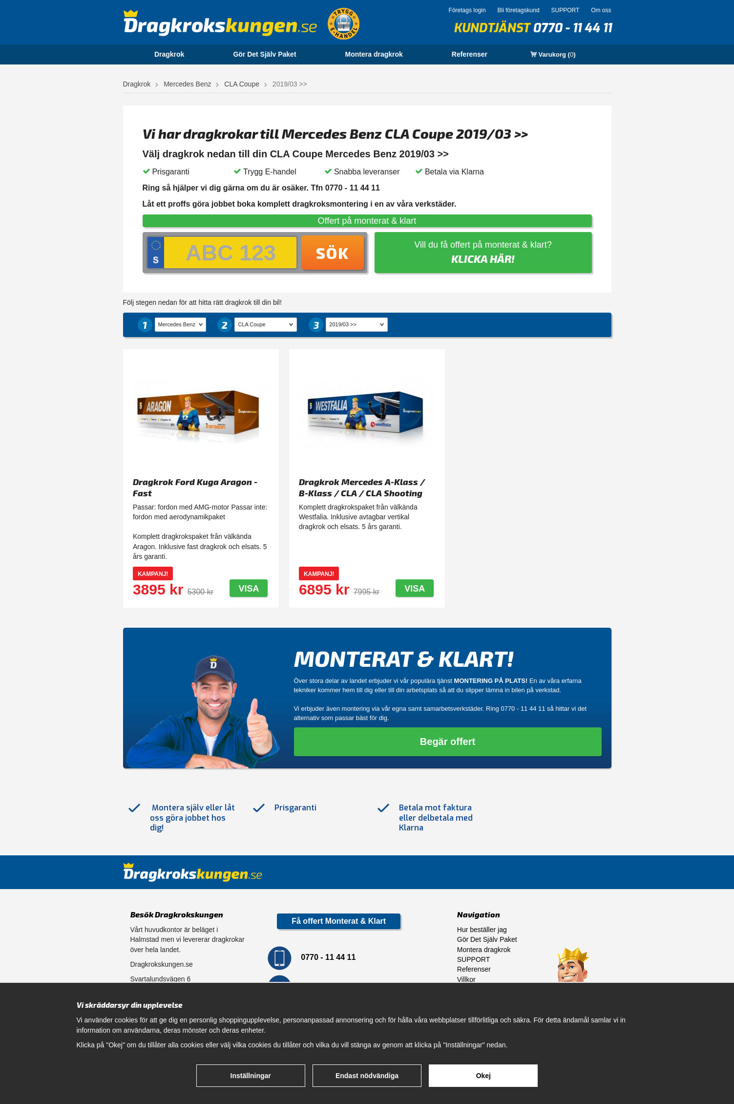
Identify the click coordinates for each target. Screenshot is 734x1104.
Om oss (601, 10)
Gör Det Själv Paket (264, 54)
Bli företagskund (519, 10)
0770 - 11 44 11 (572, 28)
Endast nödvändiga (367, 1076)
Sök (332, 252)
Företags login (467, 10)
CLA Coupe (241, 84)
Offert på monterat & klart (367, 221)
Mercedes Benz (187, 84)
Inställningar (251, 1076)
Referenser (469, 54)
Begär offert (447, 741)
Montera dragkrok (374, 54)
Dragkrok (169, 54)
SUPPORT (565, 10)
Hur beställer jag (482, 930)
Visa (248, 589)
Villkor (466, 979)
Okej (483, 1076)
